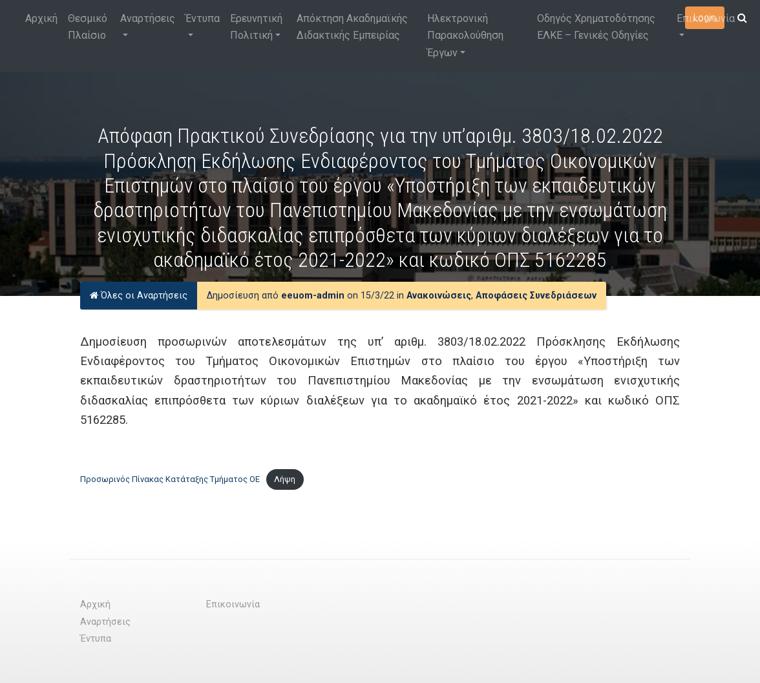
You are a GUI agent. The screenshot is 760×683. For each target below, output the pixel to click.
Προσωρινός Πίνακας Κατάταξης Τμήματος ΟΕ (170, 479)
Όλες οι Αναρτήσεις (138, 295)
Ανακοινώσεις (438, 295)
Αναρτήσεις (147, 18)
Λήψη (284, 479)
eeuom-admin (312, 295)
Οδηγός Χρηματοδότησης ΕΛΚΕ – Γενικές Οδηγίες (596, 26)
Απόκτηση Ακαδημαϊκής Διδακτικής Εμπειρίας (352, 26)
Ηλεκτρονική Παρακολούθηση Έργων (465, 35)
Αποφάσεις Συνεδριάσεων (536, 295)
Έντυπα (202, 18)
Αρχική (41, 18)
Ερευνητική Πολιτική (256, 26)
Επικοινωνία (706, 18)
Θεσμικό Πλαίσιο (87, 26)
